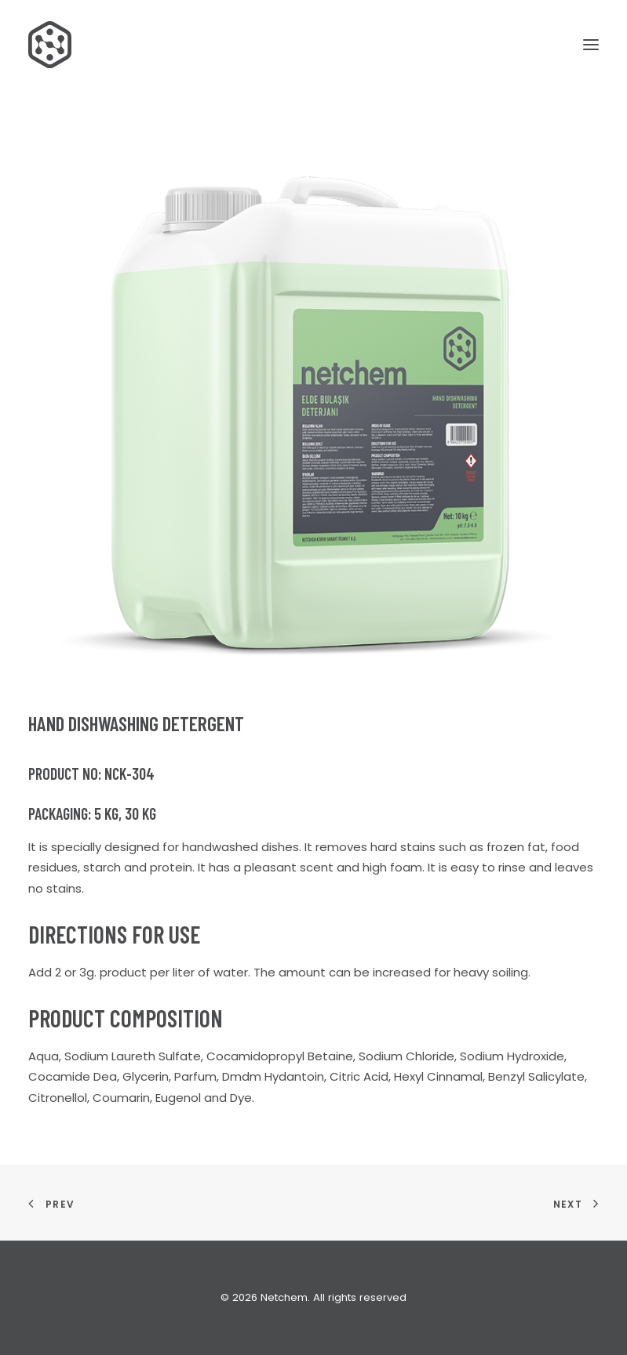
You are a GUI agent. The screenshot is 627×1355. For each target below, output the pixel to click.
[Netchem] (49, 44)
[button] (591, 44)
